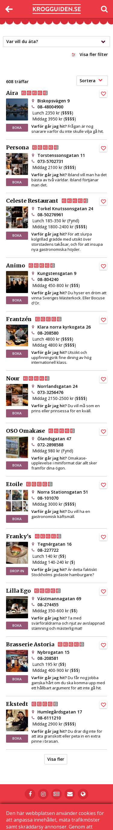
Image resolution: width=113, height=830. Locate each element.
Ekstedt (37, 704)
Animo (35, 265)
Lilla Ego (38, 591)
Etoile (34, 484)
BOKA (17, 127)
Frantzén (38, 319)
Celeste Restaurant (52, 201)
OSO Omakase (45, 431)
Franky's (38, 536)
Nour (32, 378)
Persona (37, 147)
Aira (32, 93)
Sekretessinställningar (80, 812)
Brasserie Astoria (50, 644)
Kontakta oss (85, 807)
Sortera (91, 80)
